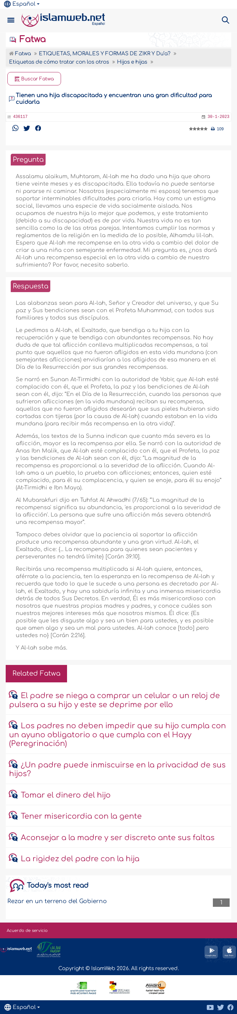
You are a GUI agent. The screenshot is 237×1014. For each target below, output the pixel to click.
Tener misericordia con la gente (81, 816)
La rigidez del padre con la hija (80, 859)
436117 (20, 117)
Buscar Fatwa (34, 79)
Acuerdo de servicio (27, 930)
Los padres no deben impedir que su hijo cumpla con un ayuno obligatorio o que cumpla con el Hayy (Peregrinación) (117, 735)
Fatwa (27, 39)
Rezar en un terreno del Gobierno (57, 901)
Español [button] (20, 4)
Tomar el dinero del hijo (66, 795)
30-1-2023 (218, 117)
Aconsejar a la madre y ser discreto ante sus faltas (118, 838)
